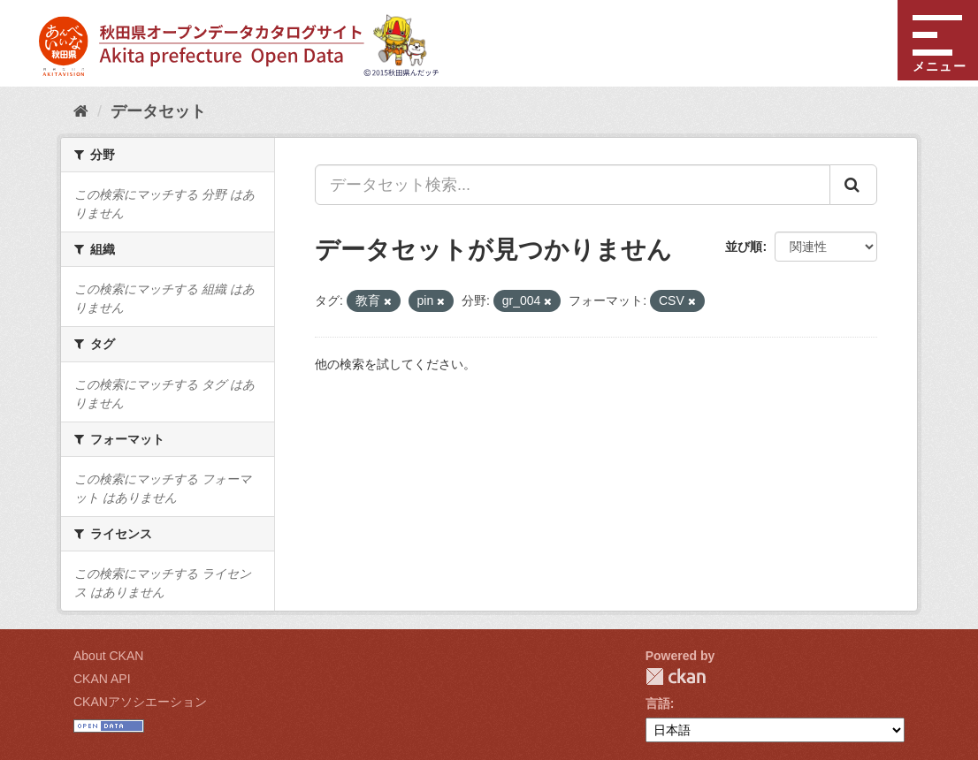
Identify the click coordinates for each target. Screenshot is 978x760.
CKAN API (102, 679)
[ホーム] (80, 111)
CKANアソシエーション (140, 702)
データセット (158, 111)
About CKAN (108, 656)
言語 (658, 703)
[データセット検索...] (572, 184)
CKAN (676, 676)
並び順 (743, 246)
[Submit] (853, 184)
